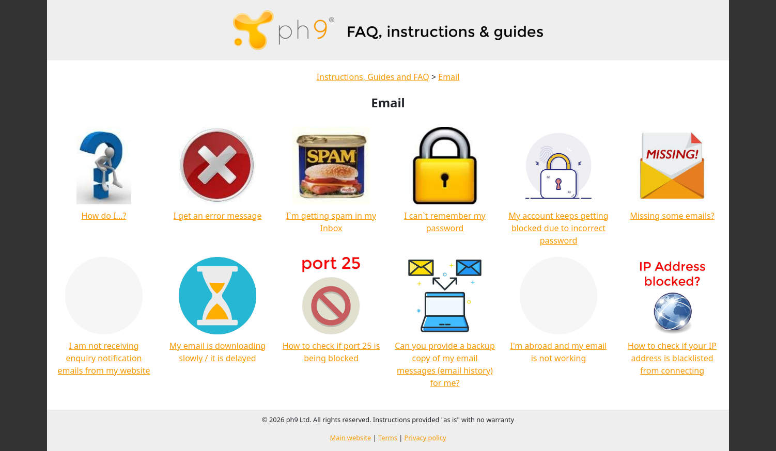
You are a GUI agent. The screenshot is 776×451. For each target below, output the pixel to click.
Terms (387, 437)
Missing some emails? (672, 215)
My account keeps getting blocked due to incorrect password (558, 228)
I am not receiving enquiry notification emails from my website (104, 358)
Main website (350, 437)
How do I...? (104, 215)
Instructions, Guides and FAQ (373, 77)
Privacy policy (425, 437)
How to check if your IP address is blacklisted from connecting (672, 358)
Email (448, 77)
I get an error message (218, 215)
